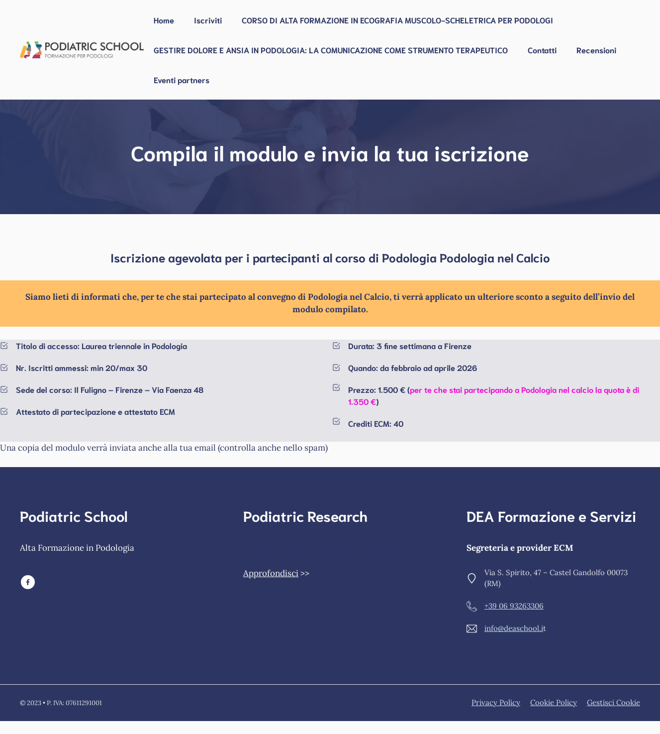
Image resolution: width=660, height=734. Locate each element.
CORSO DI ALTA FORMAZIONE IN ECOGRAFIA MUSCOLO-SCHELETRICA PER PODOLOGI (397, 19)
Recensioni (596, 49)
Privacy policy (495, 702)
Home (164, 19)
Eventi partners (181, 79)
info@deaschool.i (513, 628)
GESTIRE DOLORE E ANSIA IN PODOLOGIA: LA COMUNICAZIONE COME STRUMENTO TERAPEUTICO (331, 49)
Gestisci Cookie (613, 702)
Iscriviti (208, 19)
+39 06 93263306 (514, 606)
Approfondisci (270, 573)
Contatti (542, 49)
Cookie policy (553, 702)
